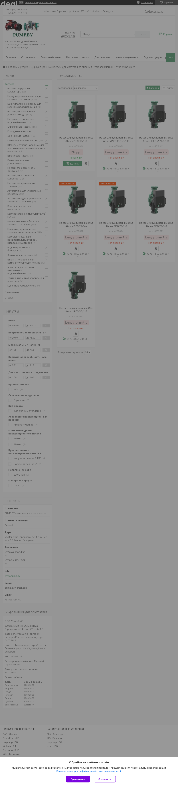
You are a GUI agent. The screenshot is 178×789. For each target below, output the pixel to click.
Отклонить (104, 779)
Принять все (78, 779)
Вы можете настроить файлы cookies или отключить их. (87, 771)
